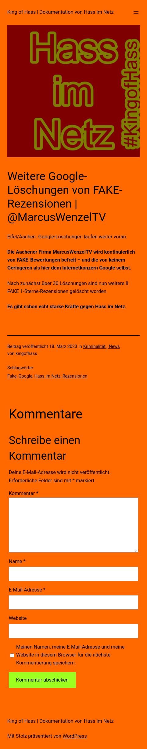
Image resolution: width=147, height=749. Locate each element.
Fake (11, 376)
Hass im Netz (47, 376)
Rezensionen (75, 376)
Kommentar (23, 493)
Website (18, 618)
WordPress (75, 736)
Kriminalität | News (101, 346)
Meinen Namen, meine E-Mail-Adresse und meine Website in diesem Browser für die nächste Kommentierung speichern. (70, 655)
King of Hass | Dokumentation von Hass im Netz (60, 12)
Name (17, 561)
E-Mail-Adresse (27, 590)
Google (25, 376)
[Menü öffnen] (136, 12)
